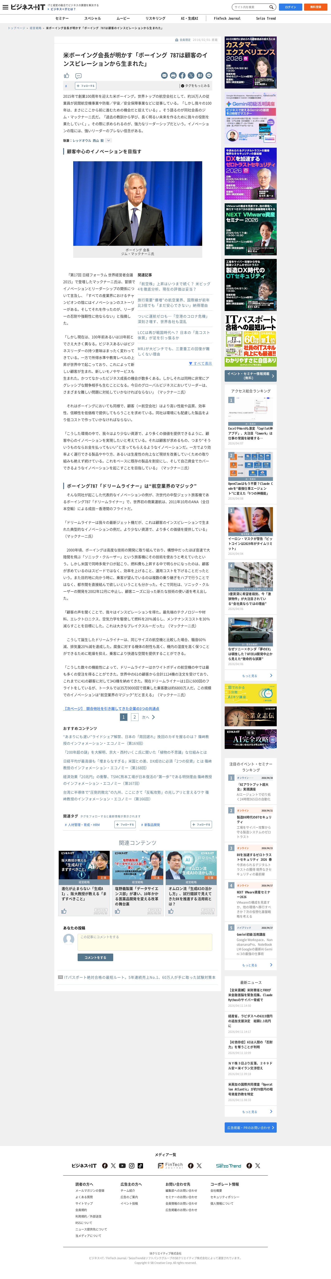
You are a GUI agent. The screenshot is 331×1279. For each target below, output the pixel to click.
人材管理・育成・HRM (84, 824)
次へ (146, 717)
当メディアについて (88, 1235)
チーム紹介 (128, 1190)
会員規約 (81, 1210)
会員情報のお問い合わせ (181, 1203)
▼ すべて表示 (200, 363)
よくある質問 (84, 1197)
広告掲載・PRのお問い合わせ (248, 1127)
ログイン (290, 7)
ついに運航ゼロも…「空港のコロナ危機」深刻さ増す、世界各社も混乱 (174, 318)
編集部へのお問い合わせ (181, 1190)
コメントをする (95, 957)
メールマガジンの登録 (89, 1190)
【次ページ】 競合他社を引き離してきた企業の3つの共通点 (111, 708)
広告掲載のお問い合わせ (181, 1210)
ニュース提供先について (91, 1229)
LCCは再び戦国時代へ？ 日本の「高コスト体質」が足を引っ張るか (174, 335)
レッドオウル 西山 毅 (88, 140)
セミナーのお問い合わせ (181, 1197)
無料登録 (315, 7)
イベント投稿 (129, 1203)
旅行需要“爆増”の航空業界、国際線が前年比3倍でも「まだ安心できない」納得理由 (174, 302)
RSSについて (83, 1222)
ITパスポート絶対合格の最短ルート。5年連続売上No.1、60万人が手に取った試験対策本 (140, 977)
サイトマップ (84, 1203)
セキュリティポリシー (224, 1197)
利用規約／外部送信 (88, 1216)
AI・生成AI (189, 18)
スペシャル (92, 18)
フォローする (88, 85)
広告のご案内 (129, 1197)
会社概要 (216, 1190)
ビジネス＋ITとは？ (63, 9)
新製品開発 (152, 824)
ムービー (123, 18)
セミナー (62, 18)
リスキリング (155, 18)
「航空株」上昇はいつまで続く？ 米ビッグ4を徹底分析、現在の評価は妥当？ (174, 286)
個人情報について (222, 1203)
